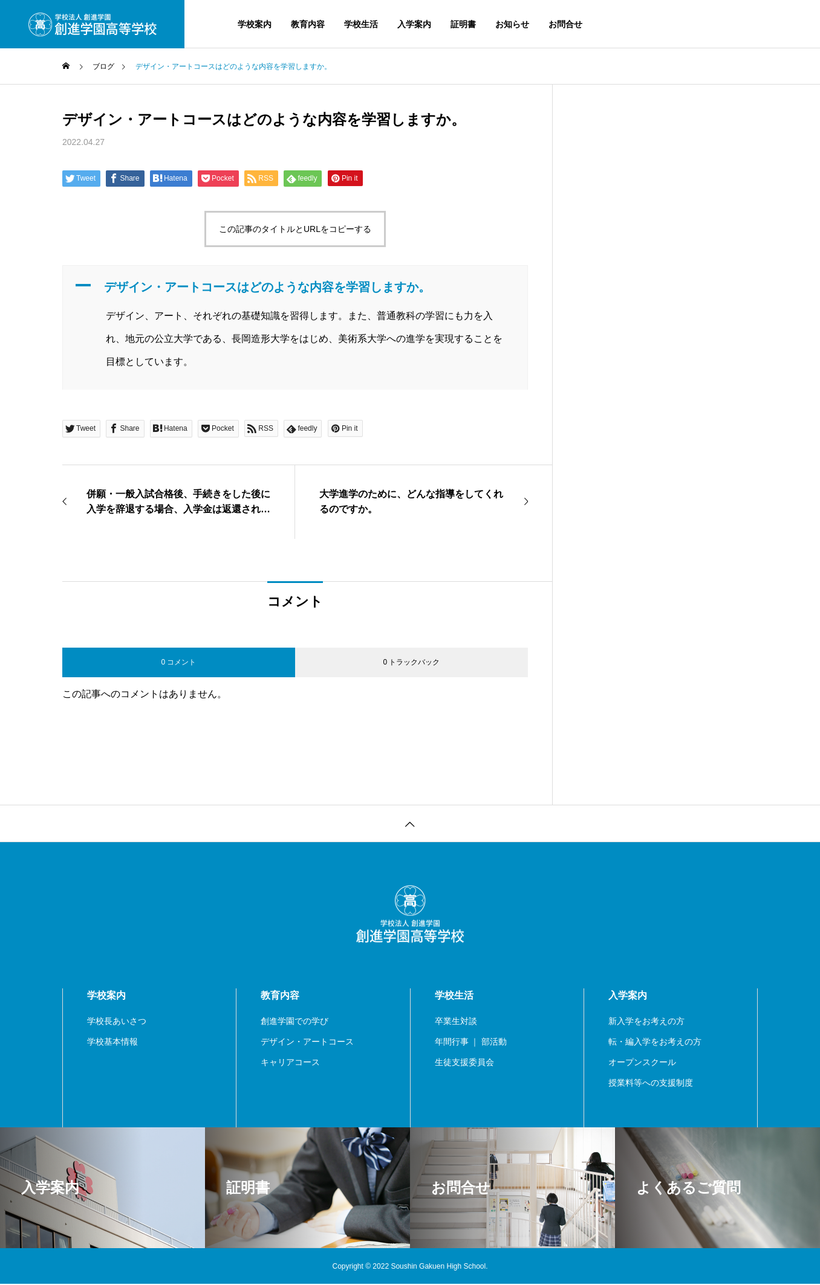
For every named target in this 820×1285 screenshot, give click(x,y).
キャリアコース (290, 1063)
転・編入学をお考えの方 (654, 1042)
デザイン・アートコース (307, 1042)
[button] (295, 286)
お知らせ (512, 24)
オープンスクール (642, 1063)
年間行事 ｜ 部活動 (471, 1042)
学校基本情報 (112, 1042)
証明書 (463, 24)
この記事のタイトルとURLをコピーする (295, 229)
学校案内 (255, 24)
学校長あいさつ (116, 1021)
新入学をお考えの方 (646, 1021)
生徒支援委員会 (464, 1063)
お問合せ (565, 24)
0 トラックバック (411, 662)
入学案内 (414, 24)
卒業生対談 (456, 1021)
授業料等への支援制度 (650, 1083)
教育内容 (308, 24)
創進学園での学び (294, 1021)
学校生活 (361, 24)
